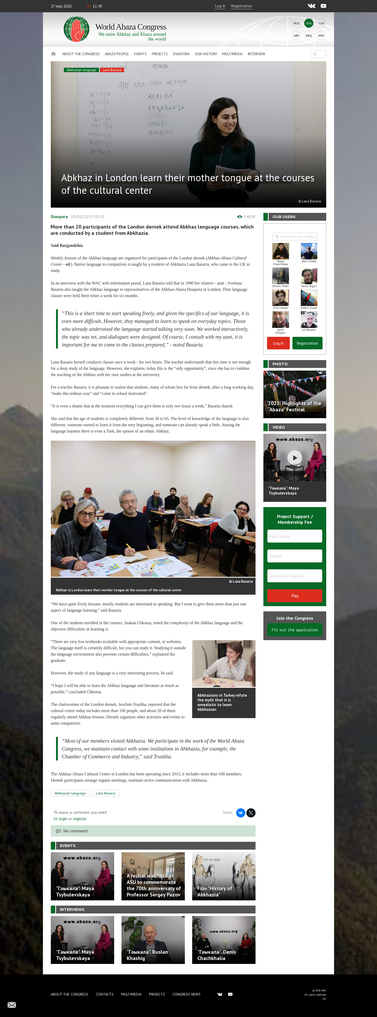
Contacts (105, 994)
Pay (294, 596)
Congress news (187, 994)
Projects (160, 54)
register (79, 818)
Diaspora (181, 54)
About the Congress (81, 54)
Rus (297, 23)
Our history (206, 54)
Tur (321, 23)
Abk (296, 35)
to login (60, 818)
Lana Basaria (112, 70)
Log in (220, 5)
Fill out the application (294, 629)
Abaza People (117, 54)
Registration (241, 5)
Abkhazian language (81, 70)
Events (140, 54)
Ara (321, 35)
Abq (309, 35)
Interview (256, 54)
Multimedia (232, 54)
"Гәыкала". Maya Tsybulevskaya (284, 490)
